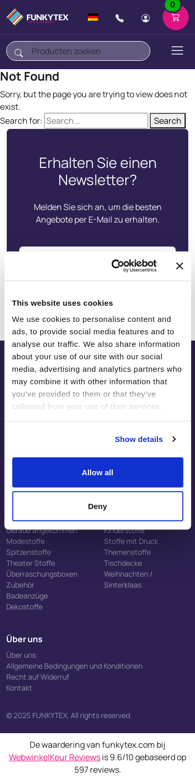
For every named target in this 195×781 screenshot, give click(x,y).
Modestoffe (25, 541)
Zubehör (20, 585)
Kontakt (19, 688)
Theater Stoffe (30, 563)
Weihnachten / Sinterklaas (128, 579)
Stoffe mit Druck (131, 541)
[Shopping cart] (176, 17)
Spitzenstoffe (28, 552)
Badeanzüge (27, 596)
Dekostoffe (24, 606)
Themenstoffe (127, 552)
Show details (139, 439)
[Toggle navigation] (177, 50)
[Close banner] (179, 265)
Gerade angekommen (41, 530)
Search (167, 120)
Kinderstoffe (124, 530)
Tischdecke (123, 563)
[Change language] (93, 17)
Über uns (21, 655)
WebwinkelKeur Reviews (54, 757)
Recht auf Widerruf (37, 677)
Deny (97, 506)
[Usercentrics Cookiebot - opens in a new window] (116, 266)
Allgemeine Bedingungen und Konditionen (74, 666)
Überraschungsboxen (41, 574)
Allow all (97, 471)
